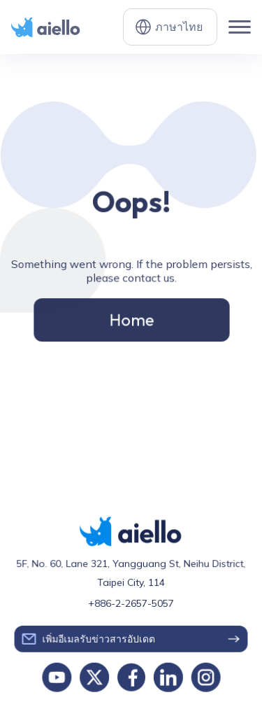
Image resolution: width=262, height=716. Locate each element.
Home (131, 318)
